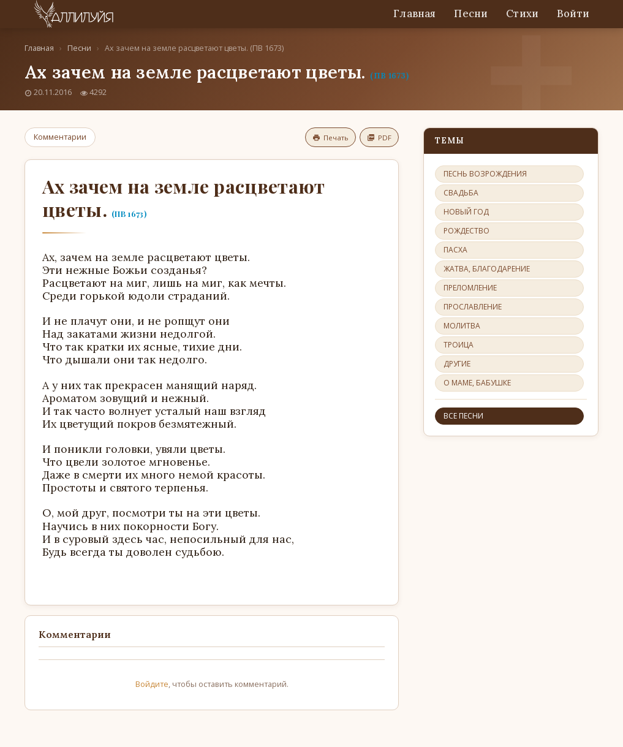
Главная (414, 13)
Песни (471, 13)
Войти (573, 13)
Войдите (151, 683)
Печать (330, 137)
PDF (379, 137)
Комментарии (60, 136)
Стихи (522, 13)
